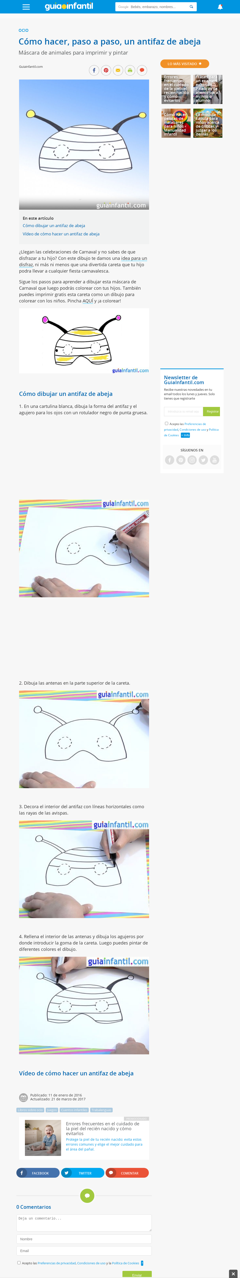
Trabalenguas (101, 1110)
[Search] (191, 6)
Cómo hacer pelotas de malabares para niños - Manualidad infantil (175, 124)
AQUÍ (88, 301)
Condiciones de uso (91, 1263)
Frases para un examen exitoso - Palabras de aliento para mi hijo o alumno (207, 88)
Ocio (24, 30)
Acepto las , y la (81, 1263)
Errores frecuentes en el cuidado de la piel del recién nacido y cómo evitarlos (176, 88)
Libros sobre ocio (30, 1110)
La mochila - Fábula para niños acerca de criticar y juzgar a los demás (207, 124)
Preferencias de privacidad (57, 1263)
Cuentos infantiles (74, 1110)
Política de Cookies (125, 1263)
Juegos (52, 1110)
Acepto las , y (191, 429)
